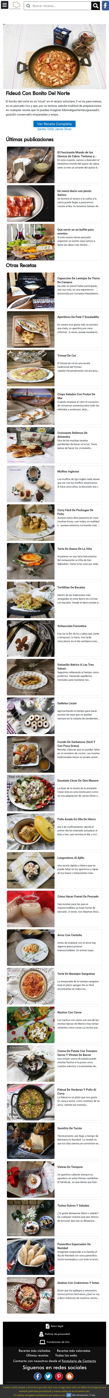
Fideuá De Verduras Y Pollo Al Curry (76, 1091)
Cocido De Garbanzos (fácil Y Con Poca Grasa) (76, 744)
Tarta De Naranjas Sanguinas (76, 974)
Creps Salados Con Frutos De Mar (76, 396)
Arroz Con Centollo (69, 935)
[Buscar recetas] (57, 6)
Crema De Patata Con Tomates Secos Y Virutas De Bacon (77, 1053)
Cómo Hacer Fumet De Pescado (78, 896)
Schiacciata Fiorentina (71, 626)
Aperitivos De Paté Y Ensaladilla (78, 317)
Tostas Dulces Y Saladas (73, 1205)
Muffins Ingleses (68, 471)
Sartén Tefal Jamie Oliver (54, 129)
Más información (80, 1395)
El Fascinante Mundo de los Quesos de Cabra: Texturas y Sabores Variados (76, 154)
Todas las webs (66, 1355)
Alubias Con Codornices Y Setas (78, 1283)
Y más (92, 1395)
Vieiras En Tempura (70, 1167)
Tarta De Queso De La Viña (74, 549)
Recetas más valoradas (74, 1351)
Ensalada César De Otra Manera (78, 780)
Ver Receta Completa (54, 124)
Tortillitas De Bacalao (71, 587)
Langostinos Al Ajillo (70, 858)
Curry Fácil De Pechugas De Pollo (75, 512)
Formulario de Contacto (79, 1361)
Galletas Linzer (67, 703)
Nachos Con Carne (69, 1012)
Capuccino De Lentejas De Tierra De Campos (78, 280)
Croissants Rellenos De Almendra (72, 435)
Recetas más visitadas (35, 1351)
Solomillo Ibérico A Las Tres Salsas (75, 666)
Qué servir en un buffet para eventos (75, 231)
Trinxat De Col (66, 355)
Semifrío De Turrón (69, 1128)
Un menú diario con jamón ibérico (74, 193)
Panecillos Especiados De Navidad (74, 1246)
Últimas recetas (37, 1355)
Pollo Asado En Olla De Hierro (76, 819)
